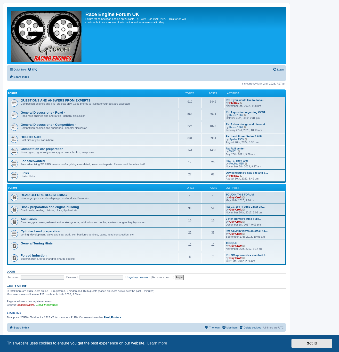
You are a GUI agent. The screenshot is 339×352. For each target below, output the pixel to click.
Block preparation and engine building (50, 207)
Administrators (25, 304)
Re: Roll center (235, 148)
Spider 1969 (236, 139)
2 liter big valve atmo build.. (243, 218)
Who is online (16, 286)
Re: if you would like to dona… (245, 100)
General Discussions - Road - (43, 112)
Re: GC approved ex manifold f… (246, 255)
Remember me (163, 277)
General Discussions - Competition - (48, 124)
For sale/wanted (33, 161)
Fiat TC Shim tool (237, 160)
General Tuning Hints (37, 243)
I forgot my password (137, 277)
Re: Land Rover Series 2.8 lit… (245, 136)
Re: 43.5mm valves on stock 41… (247, 230)
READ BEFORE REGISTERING (44, 195)
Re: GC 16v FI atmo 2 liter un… (245, 206)
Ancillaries (29, 219)
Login (11, 271)
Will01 (233, 151)
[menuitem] (32, 69)
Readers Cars (31, 137)
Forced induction (34, 255)
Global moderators (47, 304)
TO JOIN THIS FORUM (240, 194)
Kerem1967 (236, 115)
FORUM (12, 93)
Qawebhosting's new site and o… (247, 172)
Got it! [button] (312, 343)
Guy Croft (235, 197)
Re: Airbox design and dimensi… (246, 124)
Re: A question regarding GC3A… (247, 112)
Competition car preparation (42, 149)
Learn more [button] (157, 343)
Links (25, 173)
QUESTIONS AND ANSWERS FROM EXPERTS (55, 100)
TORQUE (231, 243)
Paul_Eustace (112, 317)
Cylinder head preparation (40, 231)
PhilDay (234, 103)
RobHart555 (236, 163)
